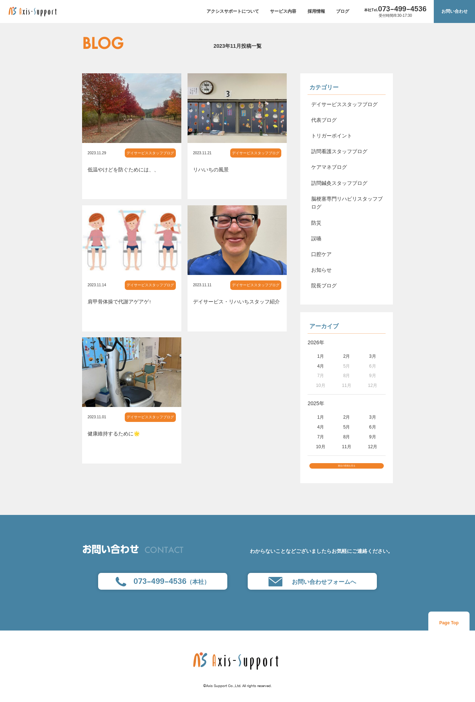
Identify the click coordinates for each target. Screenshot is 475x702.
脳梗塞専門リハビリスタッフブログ (347, 203)
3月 (372, 356)
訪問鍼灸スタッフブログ (339, 183)
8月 (346, 436)
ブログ (342, 11)
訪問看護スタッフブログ (339, 151)
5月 (346, 427)
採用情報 (316, 11)
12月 (372, 446)
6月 (372, 427)
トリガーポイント (331, 136)
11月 (346, 446)
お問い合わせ (454, 11)
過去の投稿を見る (346, 469)
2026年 (316, 342)
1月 (320, 356)
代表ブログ (324, 120)
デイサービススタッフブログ (150, 153)
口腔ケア (321, 254)
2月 (346, 356)
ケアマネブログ (329, 167)
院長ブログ (324, 285)
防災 (316, 223)
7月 (320, 436)
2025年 (316, 403)
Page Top (449, 630)
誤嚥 (316, 238)
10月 (320, 446)
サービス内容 (283, 11)
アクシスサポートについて (232, 11)
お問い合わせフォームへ (312, 588)
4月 (320, 366)
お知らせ (321, 270)
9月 (372, 436)
